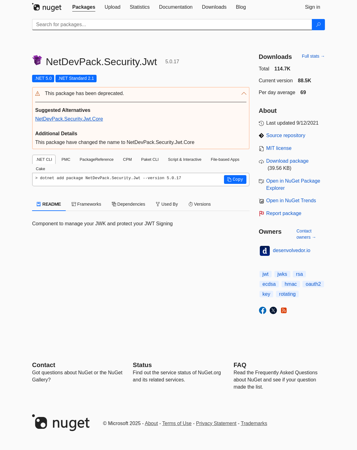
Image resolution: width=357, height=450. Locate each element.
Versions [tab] (199, 204)
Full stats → (313, 56)
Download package (287, 161)
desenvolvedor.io (291, 250)
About (151, 423)
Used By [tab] (167, 204)
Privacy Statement (216, 423)
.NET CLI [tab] (44, 159)
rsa (299, 274)
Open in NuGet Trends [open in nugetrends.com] (291, 200)
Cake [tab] (40, 168)
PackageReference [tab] (97, 159)
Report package (284, 213)
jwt (266, 274)
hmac (291, 284)
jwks (282, 274)
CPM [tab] (127, 159)
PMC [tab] (65, 159)
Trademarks (254, 423)
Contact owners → (306, 234)
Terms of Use (177, 423)
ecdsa (269, 284)
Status (142, 364)
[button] (140, 93)
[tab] (84, 7)
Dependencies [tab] (128, 204)
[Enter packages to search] (172, 24)
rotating (287, 294)
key (266, 294)
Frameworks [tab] (86, 204)
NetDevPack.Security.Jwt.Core (69, 119)
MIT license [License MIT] (279, 148)
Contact (43, 364)
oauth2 (313, 284)
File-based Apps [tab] (225, 159)
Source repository (285, 135)
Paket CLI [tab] (150, 159)
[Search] (318, 24)
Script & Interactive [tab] (184, 159)
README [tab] (49, 204)
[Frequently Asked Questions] (240, 364)
